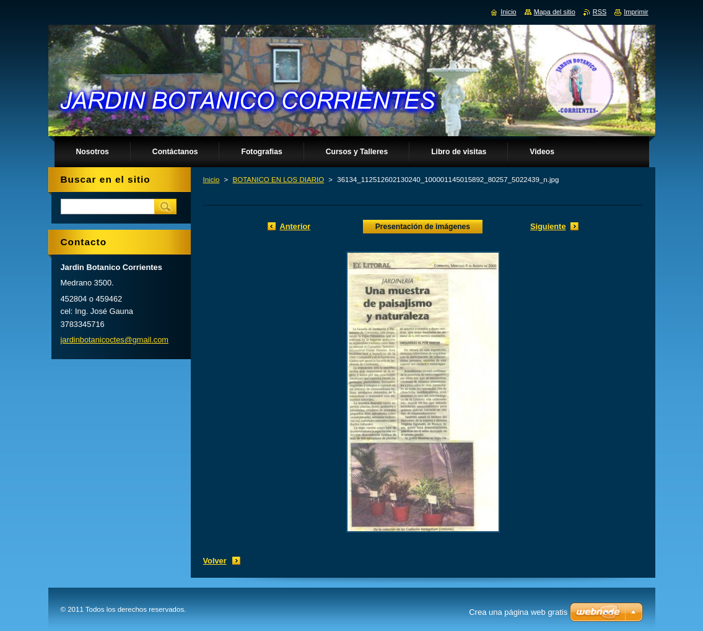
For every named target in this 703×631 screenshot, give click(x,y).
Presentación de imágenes (422, 226)
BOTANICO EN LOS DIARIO (279, 179)
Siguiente (548, 226)
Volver (215, 560)
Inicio (211, 179)
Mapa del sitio (554, 11)
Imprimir (636, 11)
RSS (599, 11)
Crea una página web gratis (518, 612)
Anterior (295, 226)
